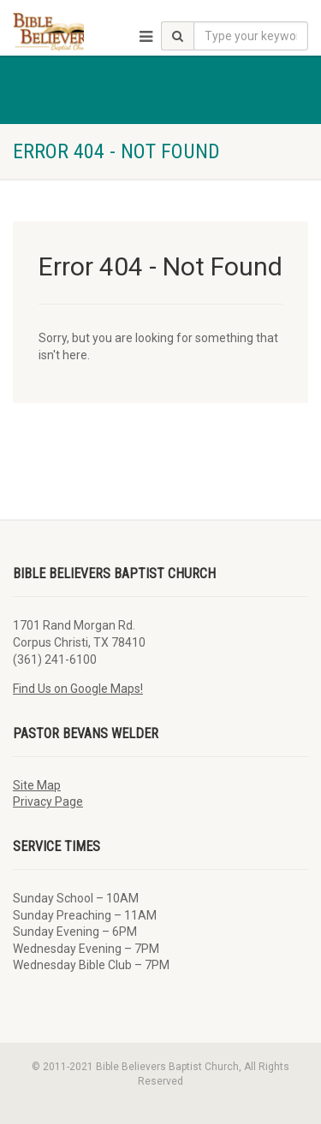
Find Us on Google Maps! (78, 688)
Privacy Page (48, 801)
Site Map (37, 785)
